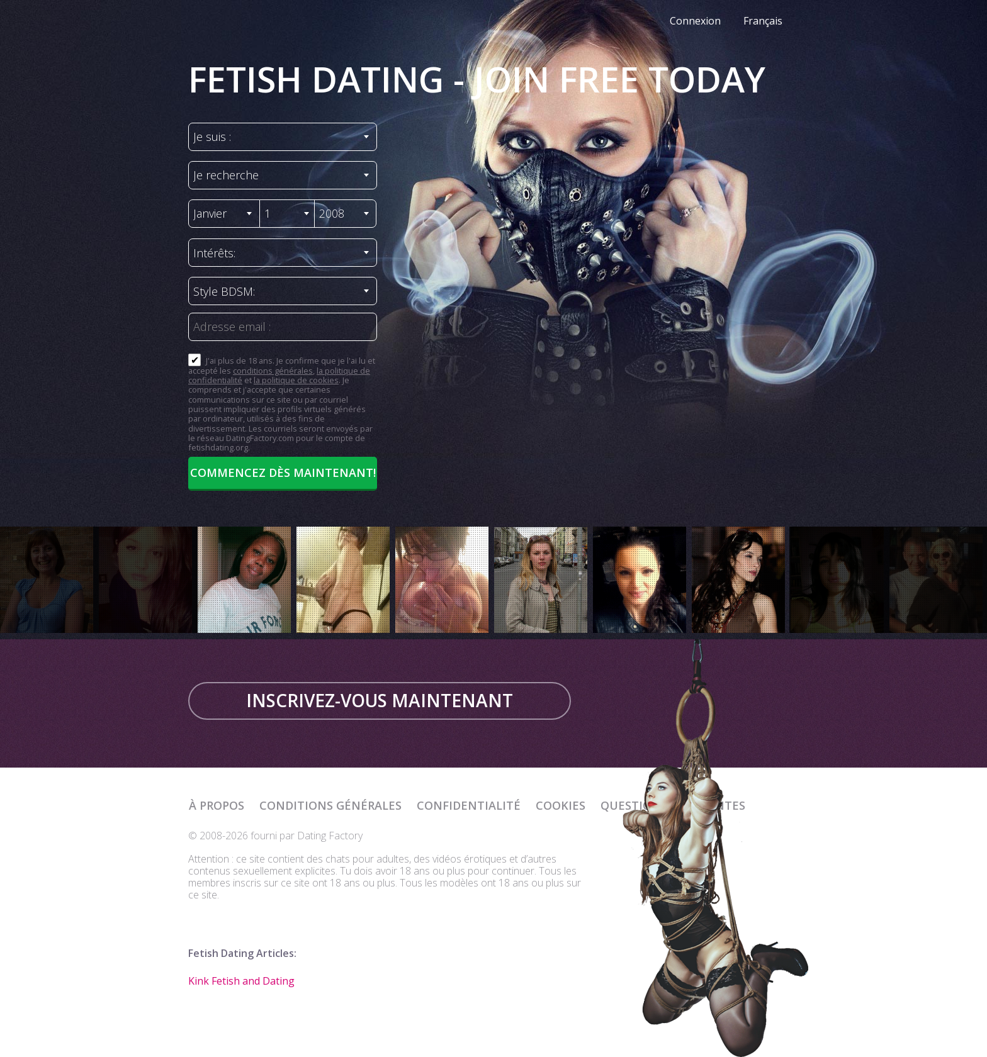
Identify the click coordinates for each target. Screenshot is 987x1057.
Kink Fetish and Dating (241, 981)
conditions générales (273, 370)
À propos (216, 805)
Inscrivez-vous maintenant (379, 700)
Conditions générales (330, 805)
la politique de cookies (296, 380)
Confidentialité (469, 805)
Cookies (560, 805)
